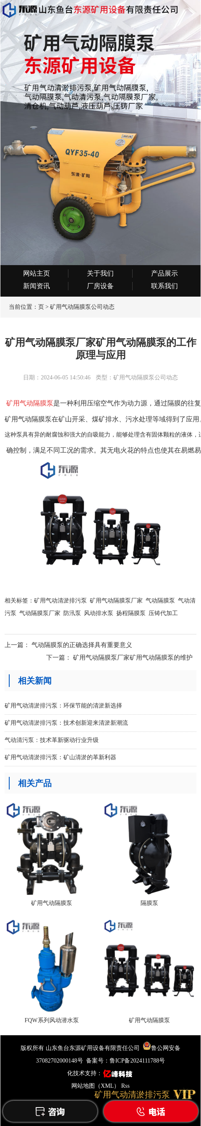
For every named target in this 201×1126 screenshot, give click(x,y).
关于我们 (100, 273)
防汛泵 (72, 613)
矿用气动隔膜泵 (29, 403)
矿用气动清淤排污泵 (60, 600)
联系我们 (164, 285)
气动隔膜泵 (160, 600)
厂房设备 (100, 285)
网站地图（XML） (95, 1086)
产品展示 (164, 273)
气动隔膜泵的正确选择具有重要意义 (81, 645)
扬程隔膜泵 (131, 613)
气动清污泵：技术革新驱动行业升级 (52, 740)
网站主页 (36, 273)
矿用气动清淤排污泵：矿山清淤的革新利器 (60, 757)
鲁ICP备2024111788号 (137, 1061)
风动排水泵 (98, 613)
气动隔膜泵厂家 (39, 613)
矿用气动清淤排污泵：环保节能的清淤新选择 (63, 705)
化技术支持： (100, 1073)
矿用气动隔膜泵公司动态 (82, 307)
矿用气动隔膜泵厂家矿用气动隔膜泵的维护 (133, 657)
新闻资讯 (36, 285)
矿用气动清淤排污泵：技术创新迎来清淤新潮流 (66, 723)
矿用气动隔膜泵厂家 (116, 600)
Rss (125, 1086)
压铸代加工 (163, 613)
